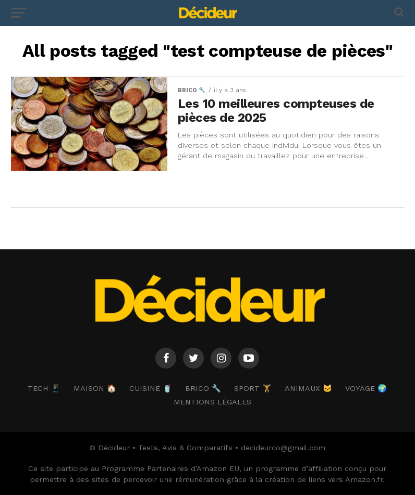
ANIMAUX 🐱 (308, 388)
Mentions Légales (212, 402)
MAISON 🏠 (95, 388)
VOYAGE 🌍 (366, 388)
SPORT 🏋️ (253, 388)
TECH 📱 (44, 388)
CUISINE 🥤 (150, 388)
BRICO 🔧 (203, 388)
